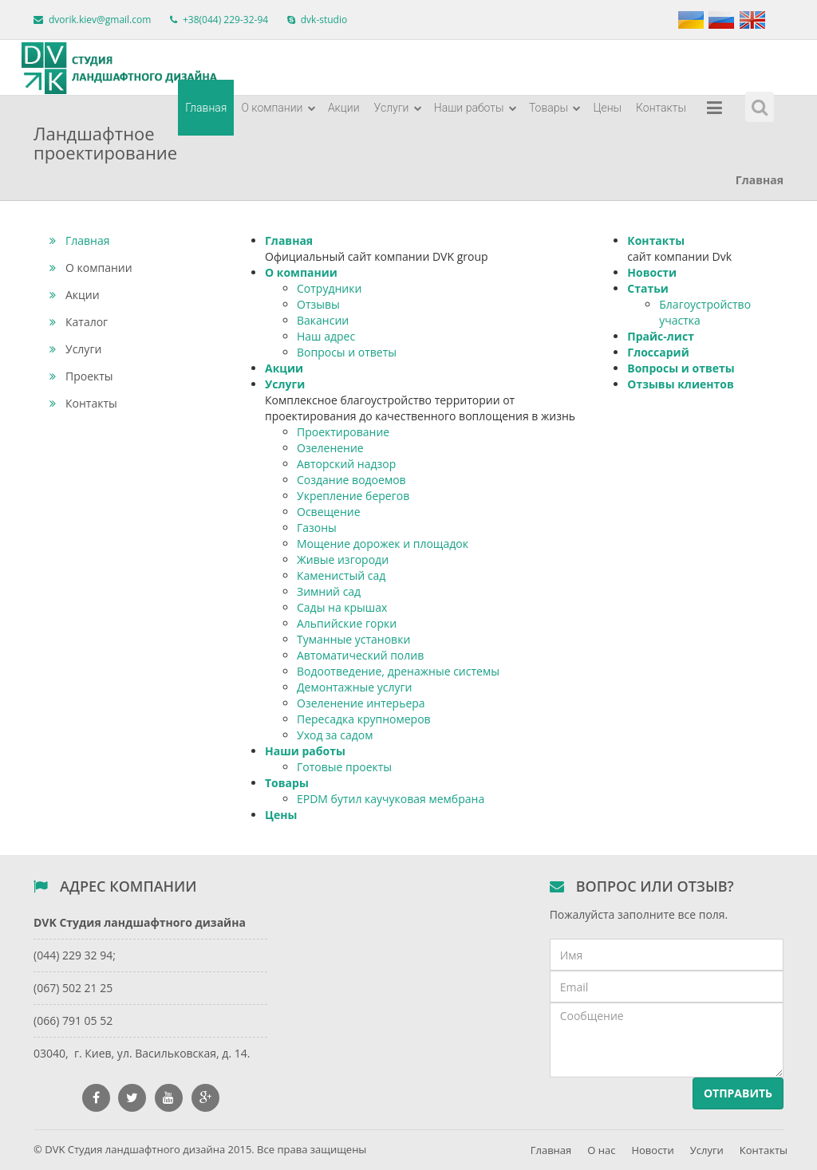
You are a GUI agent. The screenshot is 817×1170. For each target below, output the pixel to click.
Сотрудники (329, 288)
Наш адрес (326, 336)
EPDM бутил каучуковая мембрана (390, 798)
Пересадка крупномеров (364, 719)
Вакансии (323, 320)
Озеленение (330, 447)
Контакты (661, 107)
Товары (555, 107)
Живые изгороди (343, 559)
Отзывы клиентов (680, 384)
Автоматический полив (360, 655)
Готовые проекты (344, 766)
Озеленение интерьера (361, 703)
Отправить (738, 1093)
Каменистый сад (341, 575)
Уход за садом (335, 735)
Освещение (329, 511)
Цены (607, 107)
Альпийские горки (347, 623)
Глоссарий (658, 352)
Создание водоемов (351, 479)
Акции (344, 107)
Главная (206, 107)
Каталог (78, 321)
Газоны (317, 527)
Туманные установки (353, 639)
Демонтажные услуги (354, 687)
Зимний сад (329, 591)
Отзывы (318, 304)
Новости (652, 272)
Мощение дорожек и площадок (382, 543)
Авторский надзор (346, 463)
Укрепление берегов (353, 495)
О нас (601, 1150)
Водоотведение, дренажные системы (398, 671)
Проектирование (343, 431)
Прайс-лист (660, 336)
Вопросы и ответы (347, 352)
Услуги (398, 107)
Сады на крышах (342, 607)
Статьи (648, 288)
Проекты (81, 376)
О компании (278, 107)
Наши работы (475, 107)
